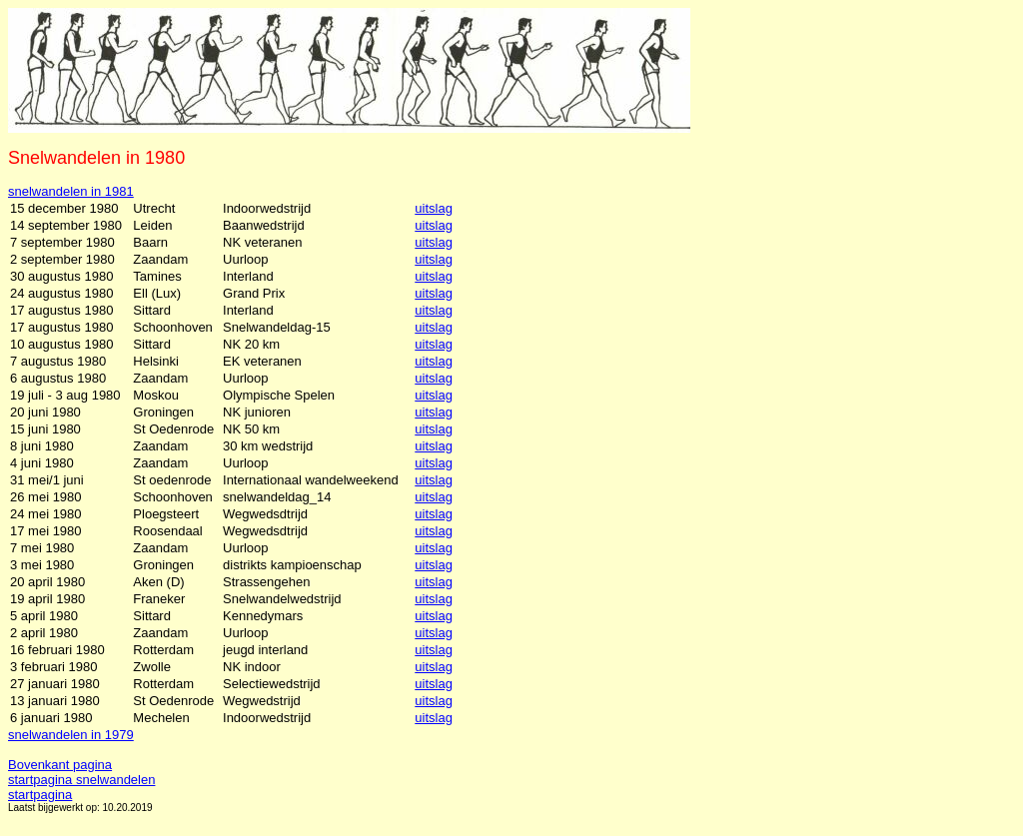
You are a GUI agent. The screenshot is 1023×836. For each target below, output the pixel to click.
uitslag (434, 208)
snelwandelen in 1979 (71, 734)
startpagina (40, 794)
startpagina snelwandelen (81, 779)
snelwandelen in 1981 (71, 191)
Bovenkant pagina (60, 764)
